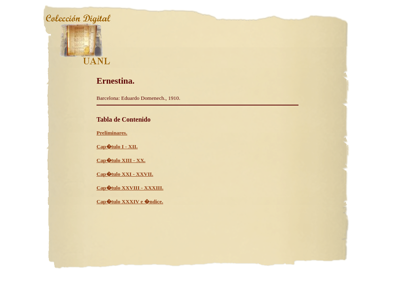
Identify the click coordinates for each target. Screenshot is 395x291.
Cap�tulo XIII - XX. (121, 160)
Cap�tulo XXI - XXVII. (125, 174)
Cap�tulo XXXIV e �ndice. (130, 201)
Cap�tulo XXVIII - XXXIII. (130, 188)
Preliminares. (112, 133)
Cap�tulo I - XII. (117, 146)
